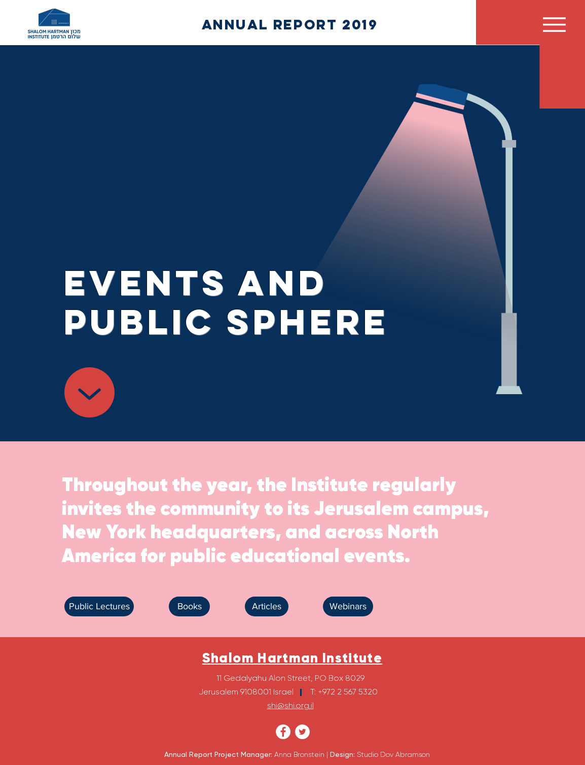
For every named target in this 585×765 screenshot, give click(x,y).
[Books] (189, 606)
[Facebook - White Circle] (283, 731)
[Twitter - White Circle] (302, 731)
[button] (554, 24)
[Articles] (266, 606)
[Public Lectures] (99, 606)
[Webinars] (348, 606)
